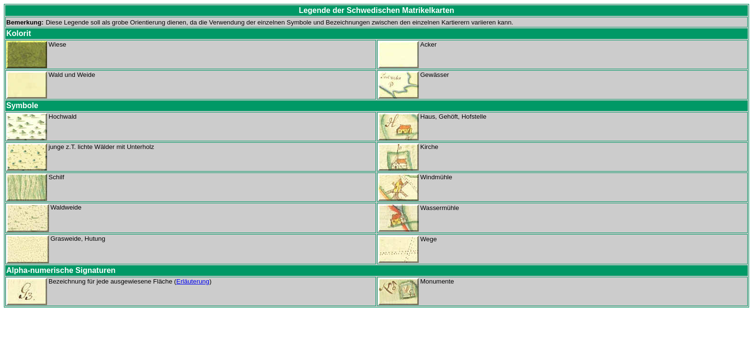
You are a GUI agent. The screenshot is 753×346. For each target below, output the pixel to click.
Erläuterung (192, 281)
